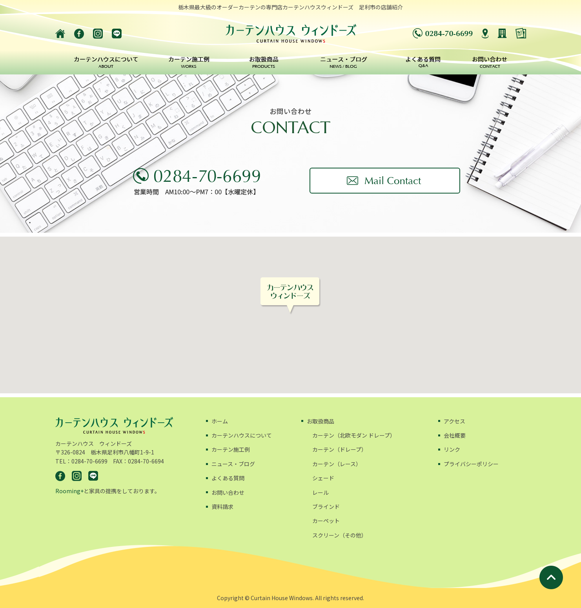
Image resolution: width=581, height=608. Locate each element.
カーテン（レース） (336, 464)
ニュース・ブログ (233, 464)
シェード (323, 478)
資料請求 (222, 506)
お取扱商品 (320, 421)
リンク (452, 449)
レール (320, 492)
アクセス (454, 421)
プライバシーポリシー (471, 464)
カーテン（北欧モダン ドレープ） (353, 435)
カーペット (326, 521)
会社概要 (455, 435)
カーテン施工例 (230, 449)
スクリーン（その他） (339, 535)
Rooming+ (69, 491)
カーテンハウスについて (241, 435)
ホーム (219, 421)
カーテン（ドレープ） (339, 449)
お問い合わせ (227, 492)
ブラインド (326, 506)
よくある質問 (227, 478)
